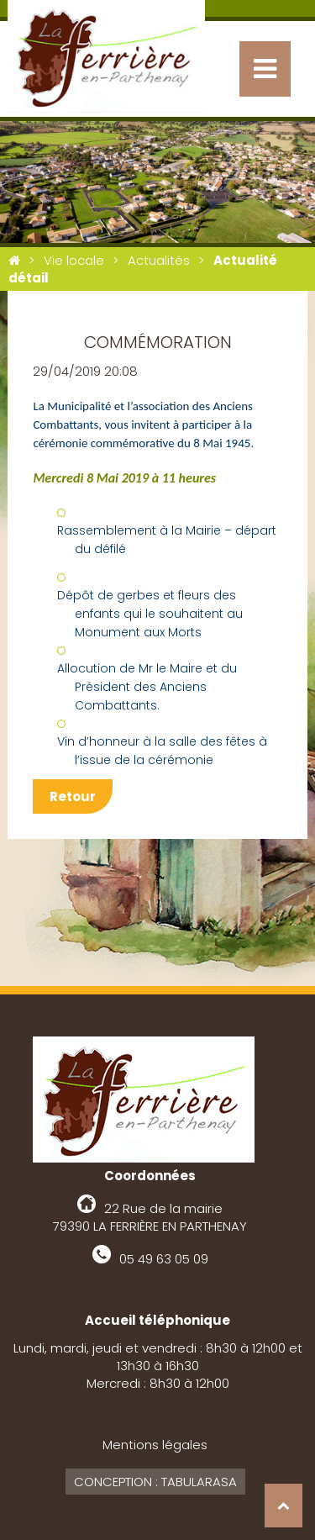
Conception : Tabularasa (155, 1481)
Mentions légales (154, 1444)
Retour (73, 796)
